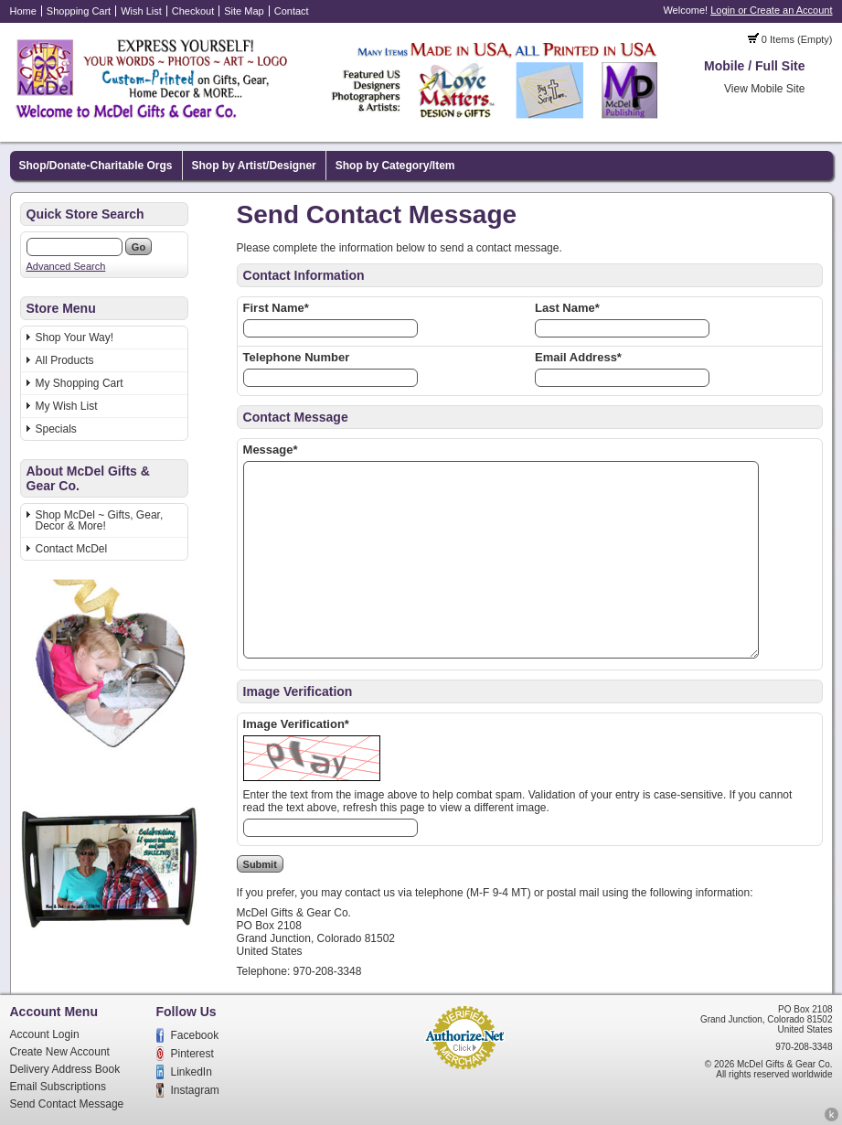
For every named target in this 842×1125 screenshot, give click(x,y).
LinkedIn (191, 1072)
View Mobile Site (764, 88)
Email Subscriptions (58, 1086)
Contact (291, 10)
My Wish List (67, 406)
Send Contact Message (67, 1104)
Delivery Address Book (65, 1069)
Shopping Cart (79, 10)
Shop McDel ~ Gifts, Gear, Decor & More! (100, 520)
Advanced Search (66, 266)
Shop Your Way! (75, 337)
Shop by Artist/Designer (254, 165)
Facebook (195, 1035)
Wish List (141, 10)
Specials (56, 429)
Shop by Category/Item (395, 165)
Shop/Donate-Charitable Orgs (96, 165)
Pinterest (192, 1053)
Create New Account (60, 1051)
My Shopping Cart (79, 383)
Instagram (195, 1090)
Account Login (45, 1034)
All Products (65, 360)
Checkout (193, 10)
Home (23, 10)
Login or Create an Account (771, 10)
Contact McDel (72, 548)
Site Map (243, 10)
